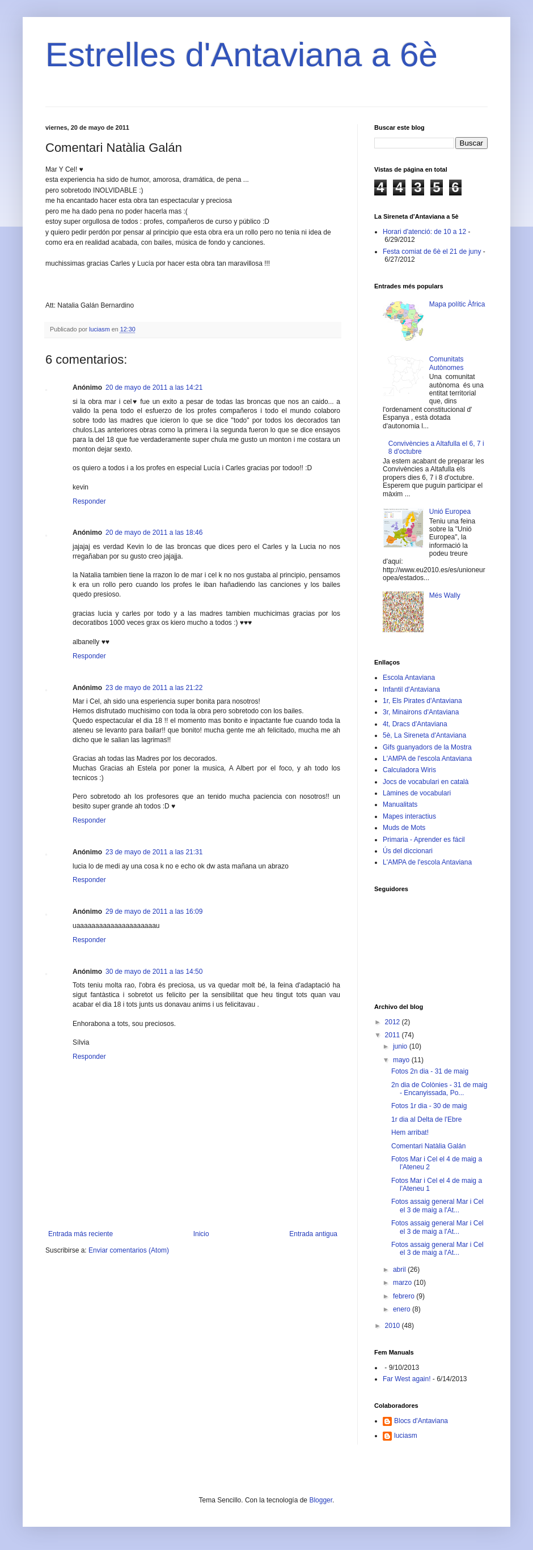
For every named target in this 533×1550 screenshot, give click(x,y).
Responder (89, 501)
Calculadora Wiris (409, 770)
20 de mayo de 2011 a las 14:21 (153, 387)
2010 (393, 1326)
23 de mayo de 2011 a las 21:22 (153, 688)
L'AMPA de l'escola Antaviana (427, 759)
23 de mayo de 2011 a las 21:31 (153, 852)
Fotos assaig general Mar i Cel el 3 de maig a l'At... (437, 1205)
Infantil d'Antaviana (411, 689)
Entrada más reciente (80, 1234)
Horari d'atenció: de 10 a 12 (424, 232)
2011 (393, 1035)
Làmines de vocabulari (417, 793)
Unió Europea (450, 512)
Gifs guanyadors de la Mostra (427, 747)
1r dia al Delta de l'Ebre (426, 1119)
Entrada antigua (313, 1234)
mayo (402, 1060)
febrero (404, 1296)
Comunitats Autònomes (446, 363)
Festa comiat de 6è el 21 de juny (432, 252)
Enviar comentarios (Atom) (128, 1250)
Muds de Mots (404, 828)
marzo (403, 1283)
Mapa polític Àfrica (457, 304)
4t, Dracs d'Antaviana (415, 724)
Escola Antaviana (409, 678)
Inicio (201, 1234)
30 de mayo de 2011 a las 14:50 (153, 972)
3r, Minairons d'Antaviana (421, 712)
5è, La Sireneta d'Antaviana (424, 735)
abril (400, 1270)
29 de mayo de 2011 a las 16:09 (153, 911)
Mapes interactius (409, 816)
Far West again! (406, 1379)
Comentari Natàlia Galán (428, 1146)
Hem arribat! (410, 1132)
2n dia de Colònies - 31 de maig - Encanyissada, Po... (439, 1089)
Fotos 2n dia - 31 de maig (429, 1071)
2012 (393, 1022)
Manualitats (400, 804)
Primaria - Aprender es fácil (424, 840)
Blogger (320, 1500)
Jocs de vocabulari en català (425, 782)
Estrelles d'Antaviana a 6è (241, 55)
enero (402, 1309)
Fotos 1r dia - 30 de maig (429, 1106)
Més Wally (444, 595)
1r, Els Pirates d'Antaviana (422, 701)
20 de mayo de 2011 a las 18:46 (153, 532)
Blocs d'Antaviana (421, 1421)
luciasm (405, 1436)
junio (401, 1046)
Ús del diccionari (408, 851)
